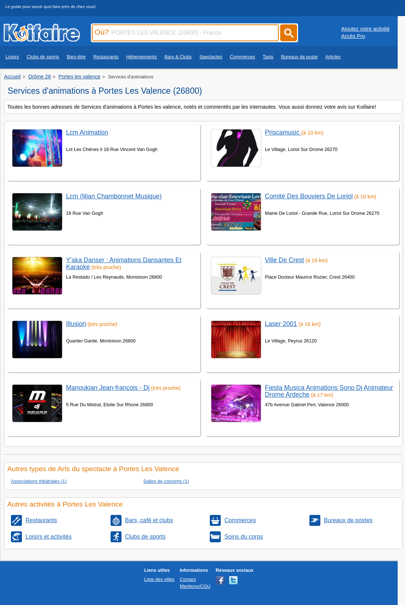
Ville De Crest (284, 260)
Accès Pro (353, 36)
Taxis (268, 56)
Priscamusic (283, 132)
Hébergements (141, 56)
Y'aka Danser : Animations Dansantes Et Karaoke (123, 263)
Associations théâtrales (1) (39, 481)
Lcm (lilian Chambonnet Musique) (114, 196)
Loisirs (12, 56)
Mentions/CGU (195, 586)
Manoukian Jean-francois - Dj (108, 387)
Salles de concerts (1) (166, 481)
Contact (188, 579)
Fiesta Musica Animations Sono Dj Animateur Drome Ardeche (329, 391)
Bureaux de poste (299, 56)
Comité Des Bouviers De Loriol (309, 196)
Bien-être (76, 56)
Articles (333, 56)
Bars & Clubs (178, 56)
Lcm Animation (87, 132)
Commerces (242, 56)
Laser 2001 (281, 323)
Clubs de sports (43, 56)
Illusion (76, 323)
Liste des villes (159, 579)
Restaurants (106, 56)
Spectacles (210, 56)
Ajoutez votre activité (365, 29)
